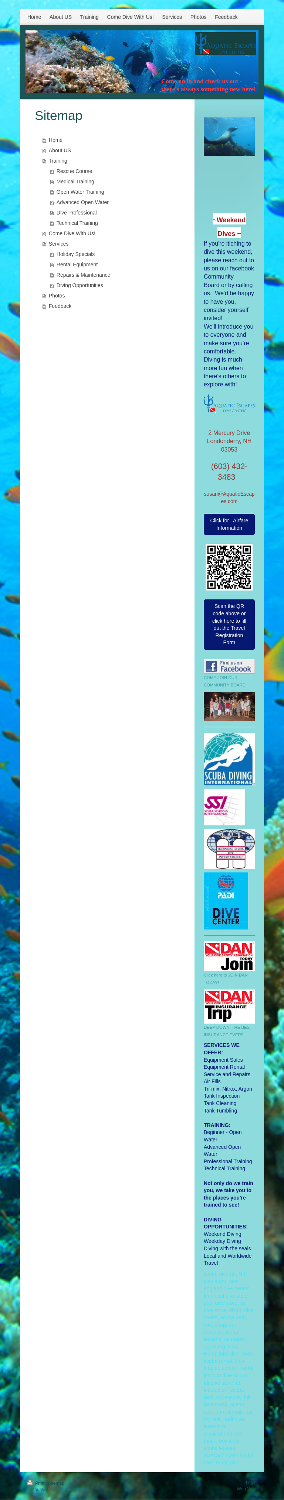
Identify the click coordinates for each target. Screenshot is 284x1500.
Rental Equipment (77, 264)
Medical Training (75, 181)
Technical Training (77, 223)
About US (60, 150)
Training (58, 161)
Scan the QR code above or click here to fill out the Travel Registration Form (229, 624)
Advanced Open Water (83, 202)
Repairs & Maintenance (84, 275)
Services (59, 244)
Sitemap (56, 1483)
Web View (247, 1488)
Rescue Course (74, 171)
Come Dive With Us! (72, 233)
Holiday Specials (76, 254)
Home (55, 140)
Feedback (60, 306)
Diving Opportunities (80, 285)
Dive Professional (77, 213)
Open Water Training (80, 192)
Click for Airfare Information (229, 524)
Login (251, 1482)
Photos (57, 296)
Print (36, 1483)
